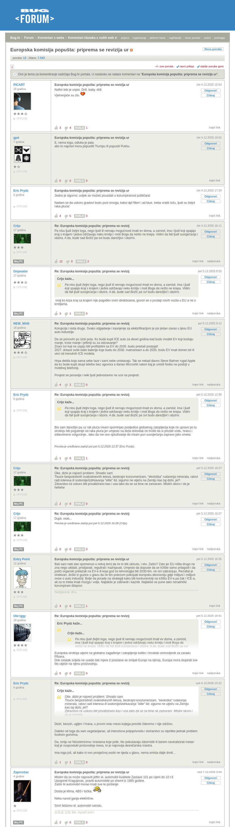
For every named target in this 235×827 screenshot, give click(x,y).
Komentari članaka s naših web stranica (97, 38)
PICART (19, 85)
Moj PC (18, 261)
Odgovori (210, 90)
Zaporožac (21, 772)
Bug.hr (15, 38)
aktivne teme (158, 37)
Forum (29, 38)
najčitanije (175, 37)
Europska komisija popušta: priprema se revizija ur (179, 74)
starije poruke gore (212, 66)
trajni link (214, 127)
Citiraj (211, 95)
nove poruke (193, 37)
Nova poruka (213, 49)
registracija (139, 37)
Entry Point (22, 559)
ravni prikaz (187, 66)
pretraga (219, 37)
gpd (16, 138)
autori (207, 37)
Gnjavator (21, 271)
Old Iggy (19, 616)
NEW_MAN (21, 323)
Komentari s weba (51, 38)
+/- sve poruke (165, 66)
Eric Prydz (21, 190)
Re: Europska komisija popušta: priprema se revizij (92, 226)
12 (60, 261)
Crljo (17, 226)
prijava (125, 37)
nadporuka (213, 261)
